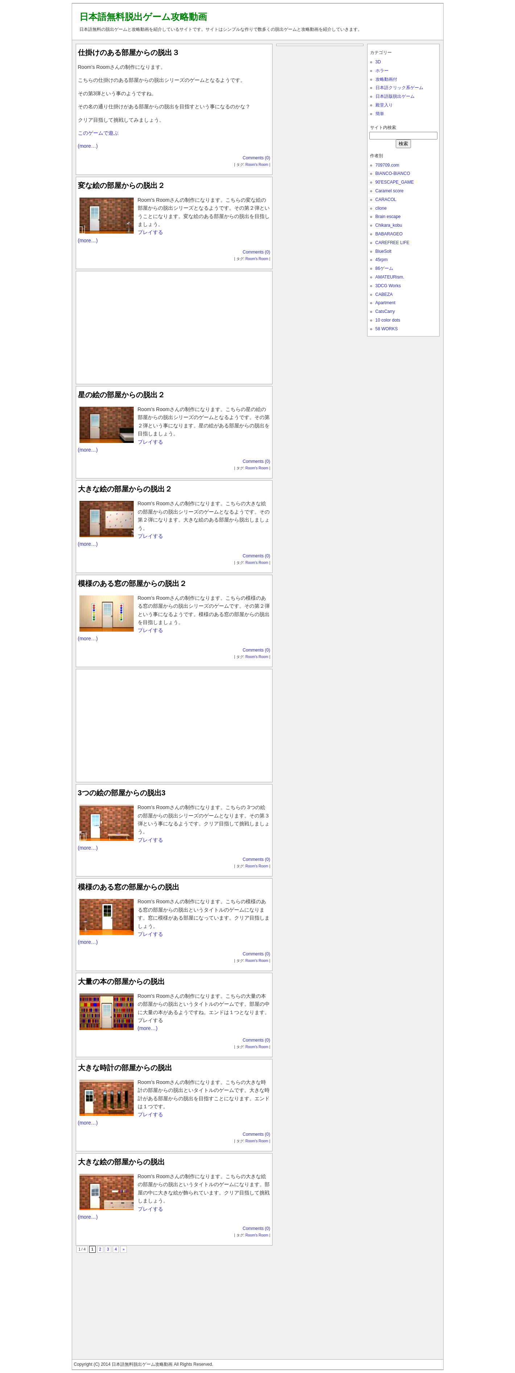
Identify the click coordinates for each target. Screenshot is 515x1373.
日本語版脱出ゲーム (395, 96)
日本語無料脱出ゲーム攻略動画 (143, 17)
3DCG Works (388, 285)
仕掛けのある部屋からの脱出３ (128, 52)
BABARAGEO (389, 233)
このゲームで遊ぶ (98, 133)
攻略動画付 (386, 79)
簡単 (379, 113)
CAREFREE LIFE (392, 242)
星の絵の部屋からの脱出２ (121, 395)
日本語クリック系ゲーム (399, 87)
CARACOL (385, 199)
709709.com (387, 165)
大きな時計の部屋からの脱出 (125, 1068)
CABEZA (384, 294)
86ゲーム (384, 268)
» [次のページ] (123, 1249)
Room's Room (256, 165)
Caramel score (389, 190)
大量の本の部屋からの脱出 (121, 981)
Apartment (385, 302)
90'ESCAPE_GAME (394, 182)
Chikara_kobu (388, 225)
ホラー (382, 70)
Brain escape (388, 216)
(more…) (88, 146)
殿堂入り (384, 105)
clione (381, 208)
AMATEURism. (389, 277)
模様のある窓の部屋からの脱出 (128, 887)
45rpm (381, 259)
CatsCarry (385, 311)
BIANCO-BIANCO (392, 173)
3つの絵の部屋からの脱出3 (122, 793)
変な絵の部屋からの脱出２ (121, 185)
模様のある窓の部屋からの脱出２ (132, 583)
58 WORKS (386, 328)
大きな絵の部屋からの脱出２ (125, 489)
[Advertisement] (174, 326)
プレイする (150, 232)
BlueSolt (383, 251)
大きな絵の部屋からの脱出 (121, 1162)
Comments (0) (256, 157)
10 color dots (387, 320)
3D (378, 61)
